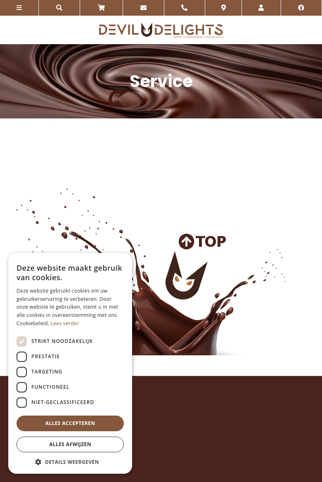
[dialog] (70, 363)
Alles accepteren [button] (70, 423)
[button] (70, 461)
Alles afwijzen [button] (70, 444)
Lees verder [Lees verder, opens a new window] (65, 323)
